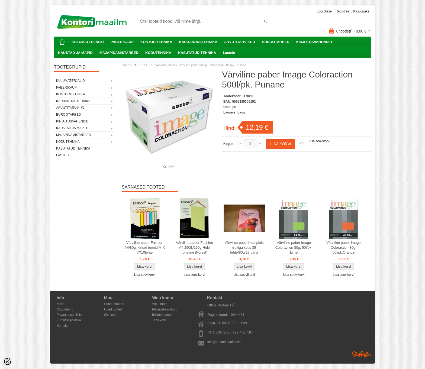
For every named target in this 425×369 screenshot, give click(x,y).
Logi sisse (324, 11)
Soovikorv (159, 320)
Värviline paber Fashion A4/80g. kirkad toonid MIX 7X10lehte (145, 247)
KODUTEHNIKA (158, 53)
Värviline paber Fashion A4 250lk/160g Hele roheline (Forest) (194, 247)
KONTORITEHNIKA (156, 42)
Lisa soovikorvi (319, 141)
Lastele (229, 53)
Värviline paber (165, 65)
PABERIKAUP (122, 42)
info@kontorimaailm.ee (224, 342)
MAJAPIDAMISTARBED (119, 53)
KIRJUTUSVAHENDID (314, 42)
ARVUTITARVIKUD (239, 42)
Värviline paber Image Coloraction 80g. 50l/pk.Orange (343, 247)
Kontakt (62, 326)
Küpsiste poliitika (69, 320)
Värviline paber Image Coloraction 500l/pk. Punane (212, 65)
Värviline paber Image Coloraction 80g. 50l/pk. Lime (294, 247)
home (125, 65)
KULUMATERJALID (88, 42)
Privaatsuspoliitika (70, 315)
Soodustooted (114, 304)
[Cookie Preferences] (7, 361)
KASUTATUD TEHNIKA (197, 53)
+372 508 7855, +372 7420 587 (230, 332)
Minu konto (160, 304)
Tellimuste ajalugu (164, 309)
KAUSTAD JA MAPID (75, 53)
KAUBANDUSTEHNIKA (198, 42)
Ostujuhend (65, 309)
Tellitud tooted (162, 315)
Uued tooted (113, 309)
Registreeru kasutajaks (352, 11)
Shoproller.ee (361, 354)
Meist (61, 304)
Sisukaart (111, 315)
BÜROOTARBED (275, 42)
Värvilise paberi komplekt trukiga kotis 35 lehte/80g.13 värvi (244, 247)
